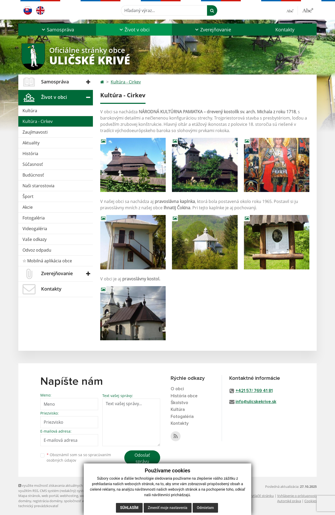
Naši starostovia (38, 186)
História (30, 153)
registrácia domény (47, 501)
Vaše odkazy (35, 239)
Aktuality (31, 143)
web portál (50, 495)
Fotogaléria (34, 218)
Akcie (28, 207)
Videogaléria (35, 228)
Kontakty (284, 29)
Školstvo (179, 403)
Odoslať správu (142, 458)
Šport (28, 196)
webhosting (69, 495)
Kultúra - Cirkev (38, 121)
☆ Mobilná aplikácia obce (47, 261)
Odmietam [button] (205, 508)
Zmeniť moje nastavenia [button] (167, 508)
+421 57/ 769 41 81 (254, 391)
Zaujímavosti (35, 132)
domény (24, 501)
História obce (184, 396)
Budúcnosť (33, 175)
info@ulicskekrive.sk (256, 402)
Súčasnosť (33, 164)
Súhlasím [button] (129, 508)
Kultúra (30, 111)
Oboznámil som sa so (79, 457)
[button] (57, 30)
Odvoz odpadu (37, 250)
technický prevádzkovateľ (38, 505)
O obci (177, 389)
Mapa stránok (29, 495)
